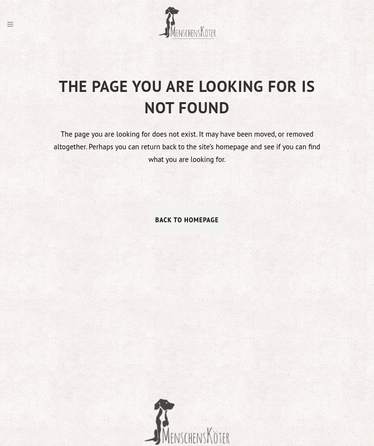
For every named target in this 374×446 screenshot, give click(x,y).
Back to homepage (187, 220)
